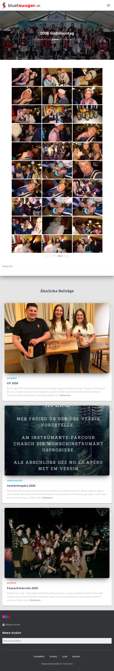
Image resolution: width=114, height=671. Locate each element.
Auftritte (11, 583)
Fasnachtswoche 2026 (22, 588)
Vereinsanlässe (15, 481)
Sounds (53, 657)
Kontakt (76, 657)
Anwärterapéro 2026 (21, 485)
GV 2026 (12, 383)
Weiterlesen (65, 395)
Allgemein (12, 378)
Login (64, 657)
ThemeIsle (68, 664)
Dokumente (39, 657)
